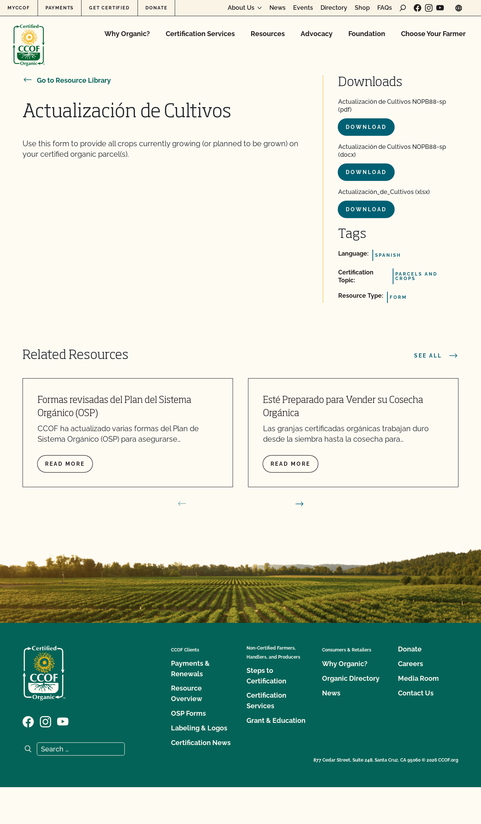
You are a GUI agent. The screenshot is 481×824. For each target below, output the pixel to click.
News (277, 8)
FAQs (384, 8)
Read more (65, 464)
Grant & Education (276, 720)
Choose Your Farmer (433, 34)
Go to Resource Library (67, 80)
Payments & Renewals (190, 668)
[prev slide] (182, 504)
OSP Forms (188, 713)
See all (436, 356)
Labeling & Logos (199, 728)
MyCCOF (19, 8)
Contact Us (416, 693)
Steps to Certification (266, 675)
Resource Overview (186, 693)
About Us (241, 8)
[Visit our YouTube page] (440, 8)
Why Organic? (127, 34)
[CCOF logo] (29, 37)
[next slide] (299, 504)
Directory (334, 8)
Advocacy (317, 34)
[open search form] (402, 8)
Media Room (418, 678)
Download (366, 127)
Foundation (366, 34)
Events (303, 8)
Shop (362, 8)
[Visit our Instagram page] (429, 8)
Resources (268, 34)
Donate (156, 8)
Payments (59, 8)
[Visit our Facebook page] (417, 8)
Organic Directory (351, 678)
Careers (410, 664)
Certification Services (200, 34)
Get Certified (109, 8)
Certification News (201, 743)
